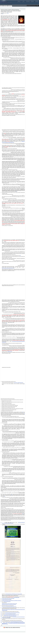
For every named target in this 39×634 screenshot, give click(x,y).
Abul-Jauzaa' (5, 2)
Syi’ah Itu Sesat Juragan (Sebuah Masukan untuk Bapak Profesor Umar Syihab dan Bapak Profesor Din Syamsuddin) (11, 10)
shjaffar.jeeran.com (9, 351)
